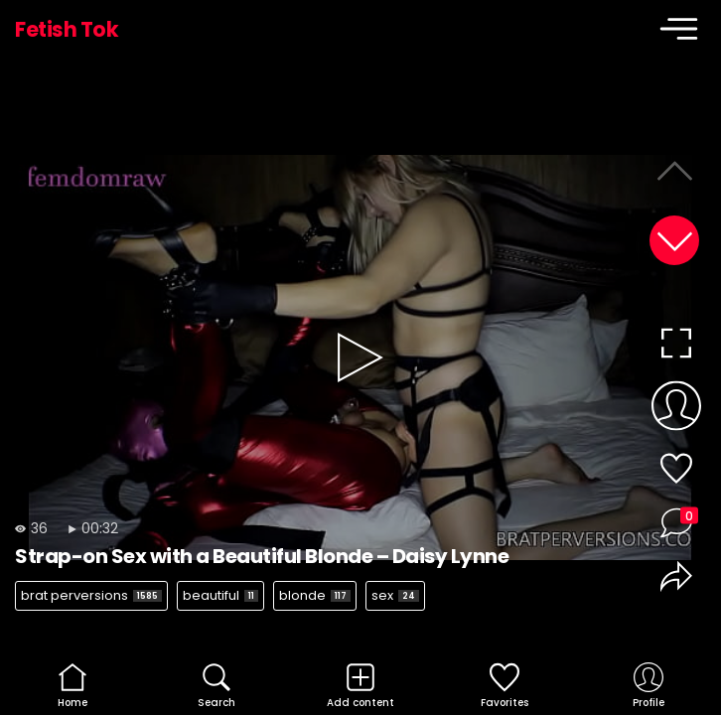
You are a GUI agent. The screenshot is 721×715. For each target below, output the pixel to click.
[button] (674, 240)
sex (395, 595)
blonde (315, 595)
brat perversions (91, 595)
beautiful (220, 595)
